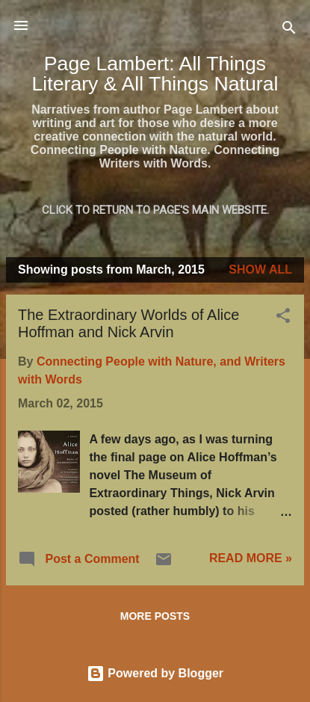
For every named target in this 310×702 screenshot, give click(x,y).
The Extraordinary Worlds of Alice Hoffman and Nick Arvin (128, 323)
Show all (260, 269)
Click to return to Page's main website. (155, 210)
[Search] (289, 30)
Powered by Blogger (155, 673)
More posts (155, 616)
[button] (283, 318)
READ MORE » (250, 558)
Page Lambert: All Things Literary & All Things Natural (155, 73)
